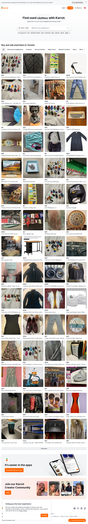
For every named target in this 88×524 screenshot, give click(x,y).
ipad (42, 33)
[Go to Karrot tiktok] (85, 508)
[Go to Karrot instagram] (78, 508)
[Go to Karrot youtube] (81, 508)
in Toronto (30, 45)
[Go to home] (4, 8)
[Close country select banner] (86, 2)
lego (52, 33)
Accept (44, 515)
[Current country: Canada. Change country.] (85, 8)
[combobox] (48, 28)
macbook (47, 33)
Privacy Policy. (23, 511)
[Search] (67, 28)
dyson (62, 33)
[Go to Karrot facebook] (75, 508)
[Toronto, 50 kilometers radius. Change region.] (23, 28)
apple (66, 33)
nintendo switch (35, 33)
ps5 (28, 33)
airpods (57, 33)
